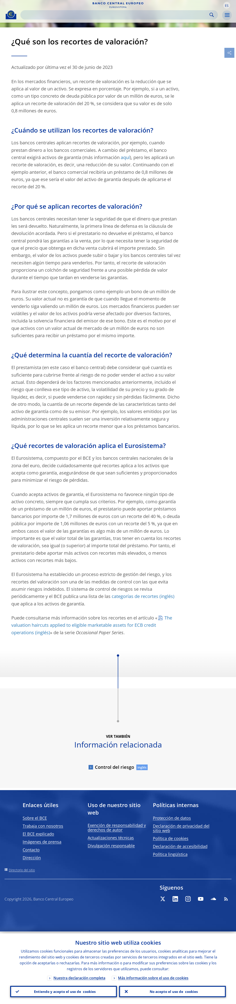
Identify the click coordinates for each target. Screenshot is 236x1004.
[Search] (115, 15)
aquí (125, 157)
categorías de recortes (135, 596)
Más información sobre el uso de (153, 976)
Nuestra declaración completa (79, 976)
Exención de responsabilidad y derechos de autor (117, 827)
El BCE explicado (38, 834)
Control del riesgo (114, 767)
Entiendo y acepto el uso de (63, 990)
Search (211, 15)
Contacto (31, 849)
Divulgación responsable (111, 845)
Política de (170, 838)
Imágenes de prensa (42, 841)
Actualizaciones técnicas (111, 837)
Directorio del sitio (22, 870)
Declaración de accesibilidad (180, 846)
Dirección (32, 857)
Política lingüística (170, 854)
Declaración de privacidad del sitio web (181, 828)
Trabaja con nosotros (43, 826)
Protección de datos (172, 818)
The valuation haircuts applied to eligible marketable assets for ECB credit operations (91, 625)
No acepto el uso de (172, 990)
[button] (226, 5)
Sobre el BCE (35, 818)
